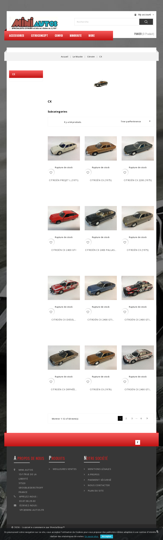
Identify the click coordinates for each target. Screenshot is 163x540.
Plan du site (95, 490)
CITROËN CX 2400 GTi (63, 249)
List (58, 121)
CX (13, 74)
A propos (93, 474)
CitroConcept (39, 36)
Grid (53, 121)
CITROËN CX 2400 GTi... (101, 319)
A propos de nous (29, 458)
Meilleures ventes (64, 469)
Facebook (137, 442)
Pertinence (140, 121)
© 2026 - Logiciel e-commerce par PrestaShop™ (38, 527)
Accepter (106, 536)
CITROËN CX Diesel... (64, 319)
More (92, 36)
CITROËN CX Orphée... (64, 389)
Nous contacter (98, 485)
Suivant (147, 418)
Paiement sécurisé (99, 479)
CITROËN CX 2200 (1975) (138, 180)
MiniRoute (76, 36)
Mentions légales (99, 469)
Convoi (59, 36)
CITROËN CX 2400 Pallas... (100, 249)
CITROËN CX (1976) (101, 389)
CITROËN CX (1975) (101, 180)
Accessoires (16, 36)
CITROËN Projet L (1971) (63, 180)
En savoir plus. (92, 536)
